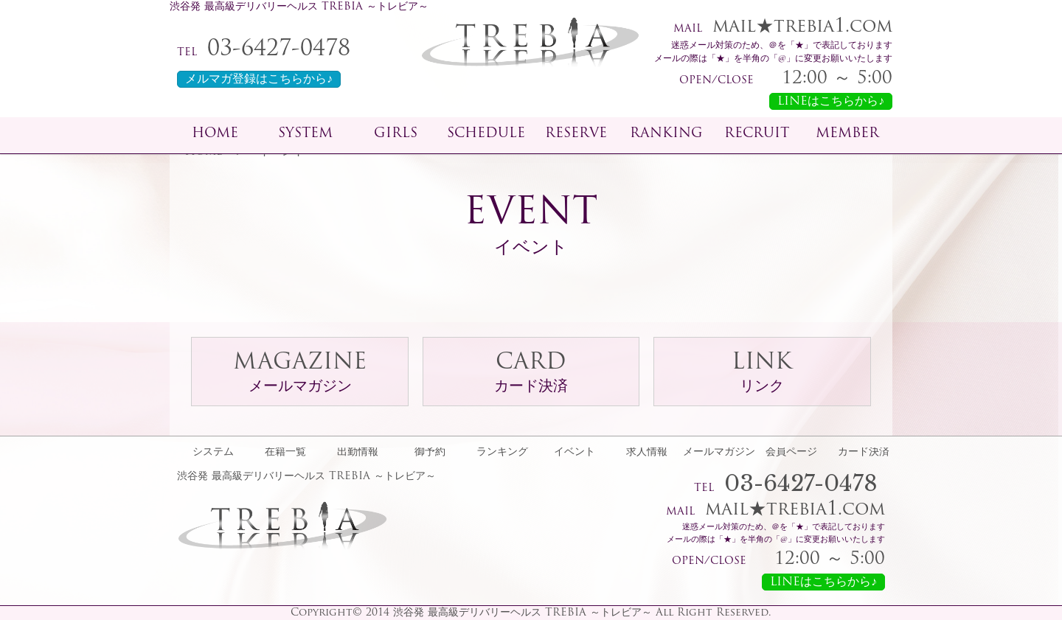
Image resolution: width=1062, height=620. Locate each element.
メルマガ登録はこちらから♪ (259, 80)
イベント (574, 452)
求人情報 (646, 452)
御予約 (429, 452)
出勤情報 (357, 452)
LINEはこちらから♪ (830, 102)
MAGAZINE (300, 373)
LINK (762, 373)
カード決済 (863, 452)
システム (213, 452)
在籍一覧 (285, 452)
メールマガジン (719, 452)
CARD (531, 373)
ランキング (502, 452)
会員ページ (791, 452)
